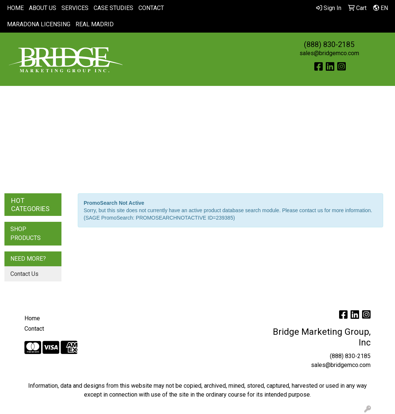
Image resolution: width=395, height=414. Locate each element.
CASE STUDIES (113, 7)
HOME (15, 7)
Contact (34, 328)
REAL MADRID (95, 24)
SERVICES (74, 7)
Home (32, 318)
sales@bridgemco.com (329, 53)
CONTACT (151, 7)
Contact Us (24, 273)
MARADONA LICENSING (38, 24)
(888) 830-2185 (329, 44)
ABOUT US (42, 7)
